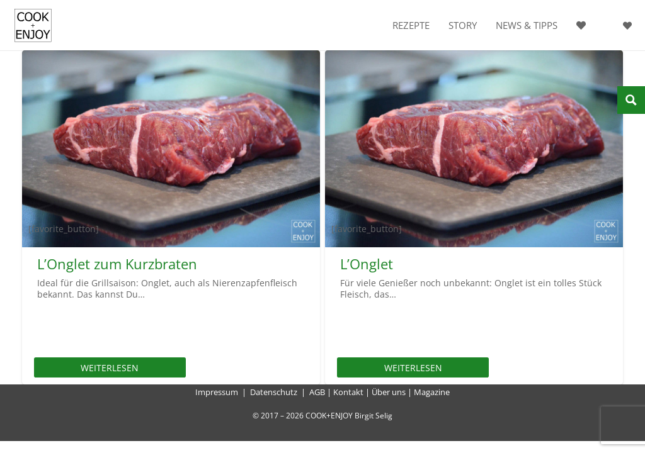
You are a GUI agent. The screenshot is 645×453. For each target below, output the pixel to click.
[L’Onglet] (474, 148)
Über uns (389, 392)
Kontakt (348, 392)
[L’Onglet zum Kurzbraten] (171, 148)
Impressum (216, 392)
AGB (317, 392)
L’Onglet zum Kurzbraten (117, 263)
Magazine (432, 392)
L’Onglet (366, 263)
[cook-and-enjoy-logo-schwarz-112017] (33, 25)
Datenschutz (273, 392)
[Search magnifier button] (631, 100)
